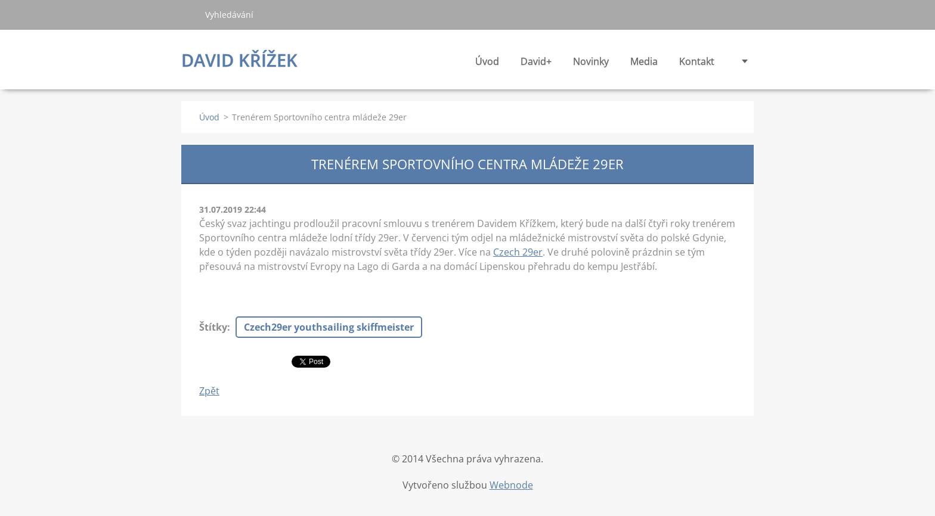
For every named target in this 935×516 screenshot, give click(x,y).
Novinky (591, 64)
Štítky (213, 327)
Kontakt (696, 61)
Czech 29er (518, 252)
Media (644, 64)
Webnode (511, 485)
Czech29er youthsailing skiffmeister (329, 327)
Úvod (487, 61)
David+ (536, 64)
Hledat (188, 14)
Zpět (209, 390)
